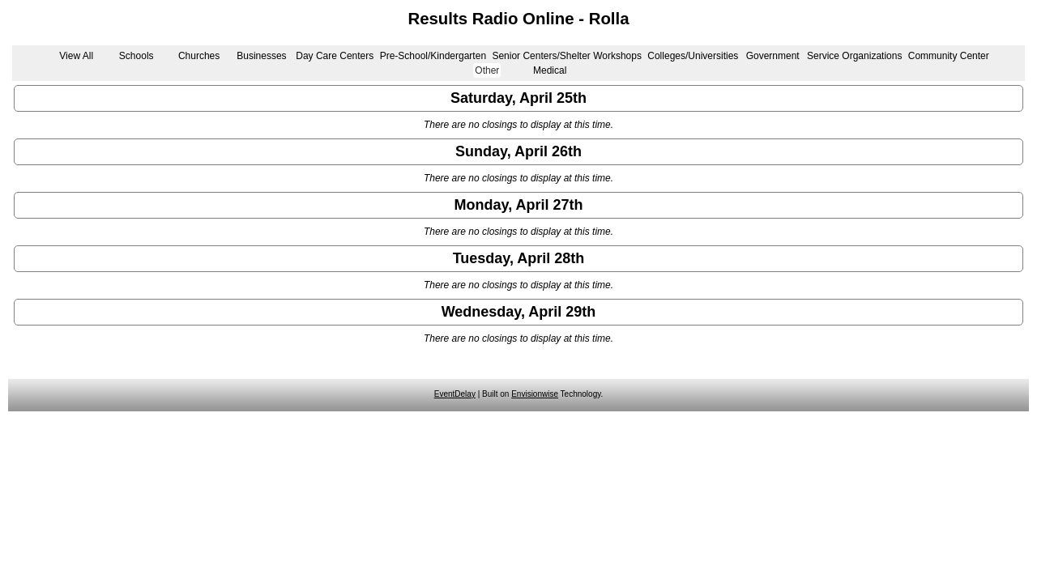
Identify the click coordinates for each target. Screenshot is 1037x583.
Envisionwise (534, 393)
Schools (136, 56)
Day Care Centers (334, 56)
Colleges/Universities (692, 56)
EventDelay (455, 393)
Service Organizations (854, 56)
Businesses (261, 56)
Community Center (948, 56)
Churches (199, 56)
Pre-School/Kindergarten (433, 56)
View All (76, 56)
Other (487, 70)
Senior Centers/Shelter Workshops (567, 56)
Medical (549, 70)
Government (773, 56)
